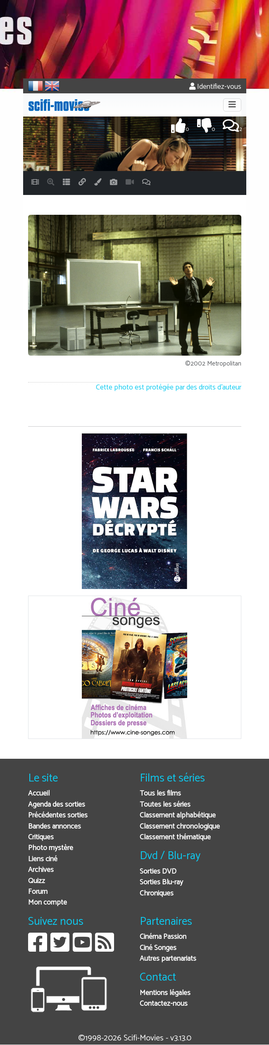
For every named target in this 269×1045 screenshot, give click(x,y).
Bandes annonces (54, 827)
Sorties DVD (158, 872)
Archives (41, 870)
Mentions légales (165, 993)
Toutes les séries (165, 805)
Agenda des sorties (56, 805)
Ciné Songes (158, 948)
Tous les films (160, 794)
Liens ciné (42, 859)
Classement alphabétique (178, 816)
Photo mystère (50, 848)
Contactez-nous (164, 1004)
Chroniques (157, 894)
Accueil (39, 794)
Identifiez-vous (215, 87)
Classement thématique (175, 837)
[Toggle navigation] (232, 105)
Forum (38, 892)
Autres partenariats (168, 959)
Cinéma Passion (163, 937)
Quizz (36, 881)
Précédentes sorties (58, 816)
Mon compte (47, 903)
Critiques (41, 837)
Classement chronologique (180, 827)
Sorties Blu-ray (161, 882)
